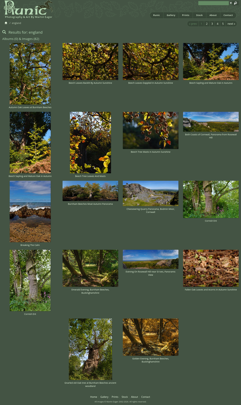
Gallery (171, 15)
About (213, 15)
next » (231, 23)
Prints (185, 15)
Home (93, 397)
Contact (228, 15)
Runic (156, 15)
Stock (199, 15)
